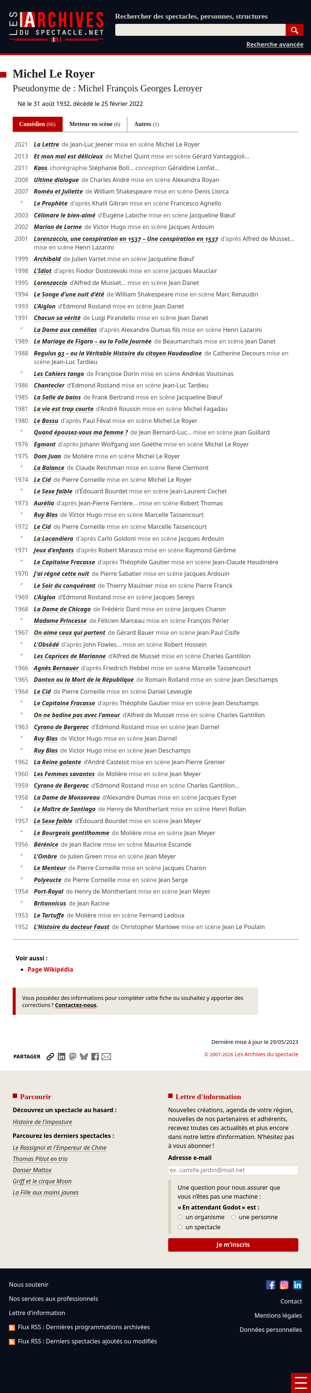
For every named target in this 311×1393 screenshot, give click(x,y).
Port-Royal (48, 891)
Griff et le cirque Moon (42, 1181)
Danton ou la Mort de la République (84, 679)
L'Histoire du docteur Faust (72, 927)
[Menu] (301, 1383)
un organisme (201, 1217)
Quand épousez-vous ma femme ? (81, 432)
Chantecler (49, 385)
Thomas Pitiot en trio (40, 1159)
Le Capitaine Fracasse (64, 562)
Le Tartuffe (49, 915)
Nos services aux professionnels (53, 1299)
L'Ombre (45, 856)
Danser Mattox (32, 1170)
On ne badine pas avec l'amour (77, 715)
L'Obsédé (46, 644)
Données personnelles (271, 1329)
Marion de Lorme (58, 227)
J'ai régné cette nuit (61, 574)
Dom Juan (47, 456)
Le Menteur (50, 868)
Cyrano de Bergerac (61, 727)
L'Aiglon (45, 306)
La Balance (49, 468)
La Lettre (46, 144)
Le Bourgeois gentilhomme (71, 833)
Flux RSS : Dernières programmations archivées (79, 1327)
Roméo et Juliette (58, 191)
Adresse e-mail (190, 1158)
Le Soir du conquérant (64, 585)
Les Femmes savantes (64, 774)
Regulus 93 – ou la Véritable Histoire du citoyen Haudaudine (118, 353)
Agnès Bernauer (56, 668)
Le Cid (42, 480)
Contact (291, 1301)
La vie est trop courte (64, 409)
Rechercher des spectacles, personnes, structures (191, 16)
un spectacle (199, 1227)
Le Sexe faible (53, 491)
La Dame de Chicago (62, 609)
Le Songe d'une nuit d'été (69, 294)
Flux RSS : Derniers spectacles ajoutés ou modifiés (83, 1341)
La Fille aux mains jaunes (46, 1192)
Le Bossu (46, 421)
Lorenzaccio (50, 283)
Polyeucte (48, 880)
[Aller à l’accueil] (56, 40)
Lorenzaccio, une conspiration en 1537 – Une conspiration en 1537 (126, 239)
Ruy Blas (46, 515)
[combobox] (200, 30)
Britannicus (50, 903)
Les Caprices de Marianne (70, 656)
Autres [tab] (146, 124)
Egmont (45, 444)
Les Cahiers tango (59, 374)
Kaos (40, 168)
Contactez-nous (76, 1004)
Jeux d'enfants (54, 550)
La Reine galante (57, 762)
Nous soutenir (28, 1284)
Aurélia (44, 503)
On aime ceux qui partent (70, 632)
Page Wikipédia (50, 969)
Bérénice (46, 844)
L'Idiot (42, 271)
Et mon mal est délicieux (68, 156)
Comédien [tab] (37, 124)
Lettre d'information (37, 1313)
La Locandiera (53, 538)
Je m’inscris (233, 1244)
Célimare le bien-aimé (64, 215)
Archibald (47, 259)
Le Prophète (50, 203)
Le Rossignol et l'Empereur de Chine (59, 1147)
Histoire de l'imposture (42, 1122)
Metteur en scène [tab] (94, 124)
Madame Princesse (60, 621)
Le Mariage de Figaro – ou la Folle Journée (93, 341)
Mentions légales (278, 1315)
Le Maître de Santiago (65, 809)
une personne (254, 1217)
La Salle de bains (57, 397)
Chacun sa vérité (57, 318)
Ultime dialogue (56, 180)
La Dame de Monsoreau (67, 797)
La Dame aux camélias (65, 330)
